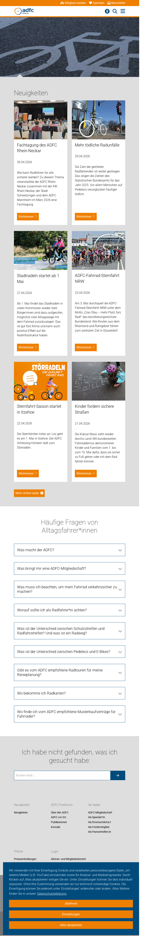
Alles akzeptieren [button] (71, 925)
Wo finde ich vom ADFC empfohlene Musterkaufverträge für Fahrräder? (66, 714)
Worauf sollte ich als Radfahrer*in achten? (52, 610)
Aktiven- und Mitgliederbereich (68, 859)
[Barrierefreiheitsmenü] (107, 11)
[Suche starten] (117, 775)
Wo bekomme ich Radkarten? (41, 693)
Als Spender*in (96, 817)
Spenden (96, 3)
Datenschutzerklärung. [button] (52, 893)
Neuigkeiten (22, 805)
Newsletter (116, 3)
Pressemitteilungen (25, 859)
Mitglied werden (73, 3)
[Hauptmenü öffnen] (123, 11)
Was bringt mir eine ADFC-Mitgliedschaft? (51, 568)
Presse (18, 851)
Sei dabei (94, 805)
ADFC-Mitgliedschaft (100, 812)
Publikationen (59, 822)
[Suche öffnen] (115, 11)
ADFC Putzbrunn (62, 805)
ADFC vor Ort (58, 817)
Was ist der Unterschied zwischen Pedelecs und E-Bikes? (63, 651)
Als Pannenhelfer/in (99, 831)
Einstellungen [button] (71, 914)
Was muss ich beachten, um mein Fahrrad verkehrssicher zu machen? (67, 589)
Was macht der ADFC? (35, 550)
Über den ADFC (59, 812)
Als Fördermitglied (98, 827)
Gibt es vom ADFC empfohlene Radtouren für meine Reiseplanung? (60, 672)
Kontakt (55, 827)
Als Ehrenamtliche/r (99, 822)
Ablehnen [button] (71, 903)
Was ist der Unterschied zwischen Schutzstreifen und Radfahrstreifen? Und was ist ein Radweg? (60, 630)
